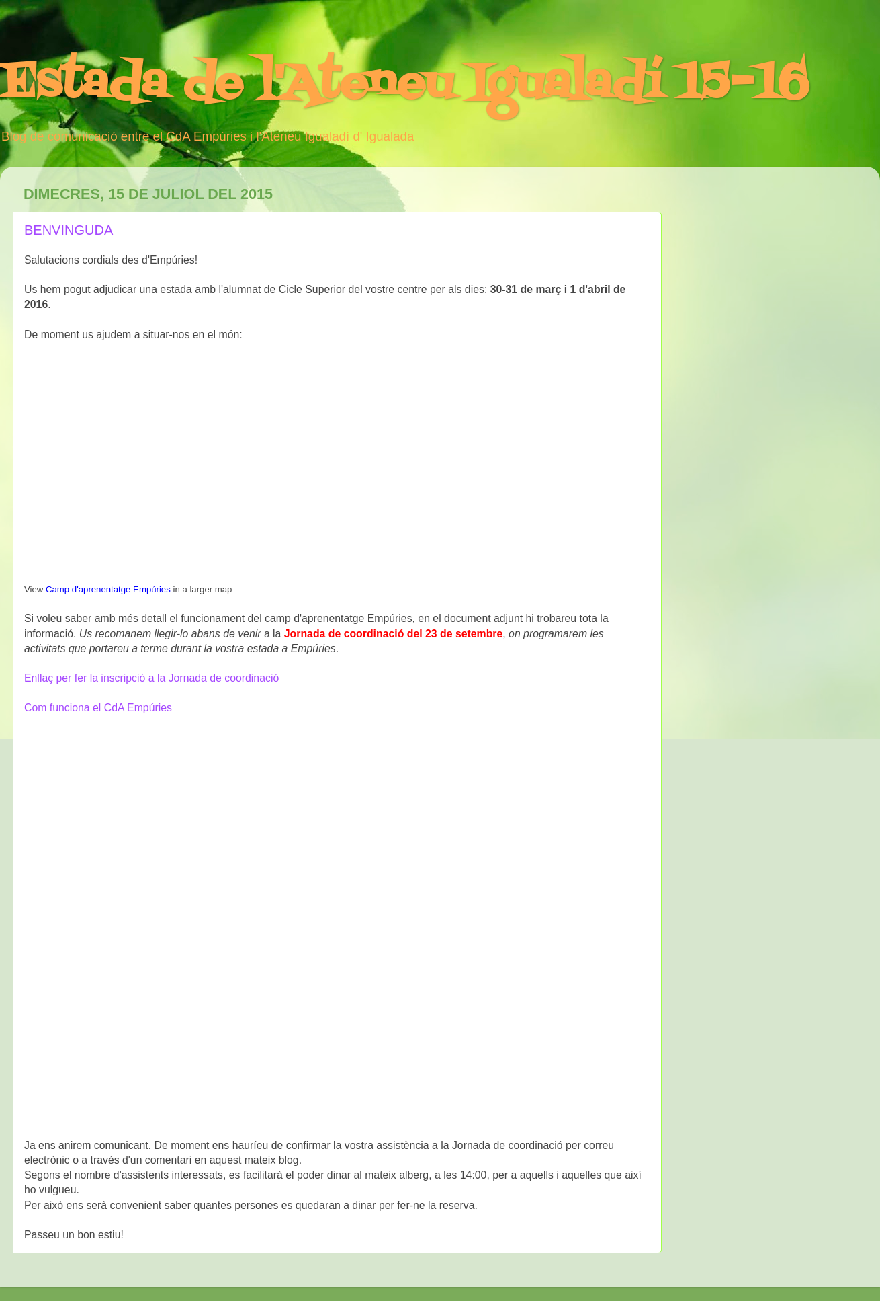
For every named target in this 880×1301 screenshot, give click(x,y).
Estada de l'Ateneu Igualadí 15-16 (404, 84)
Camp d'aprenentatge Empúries (108, 589)
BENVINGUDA (68, 230)
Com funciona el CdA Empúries (98, 707)
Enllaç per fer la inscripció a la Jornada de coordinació (151, 678)
